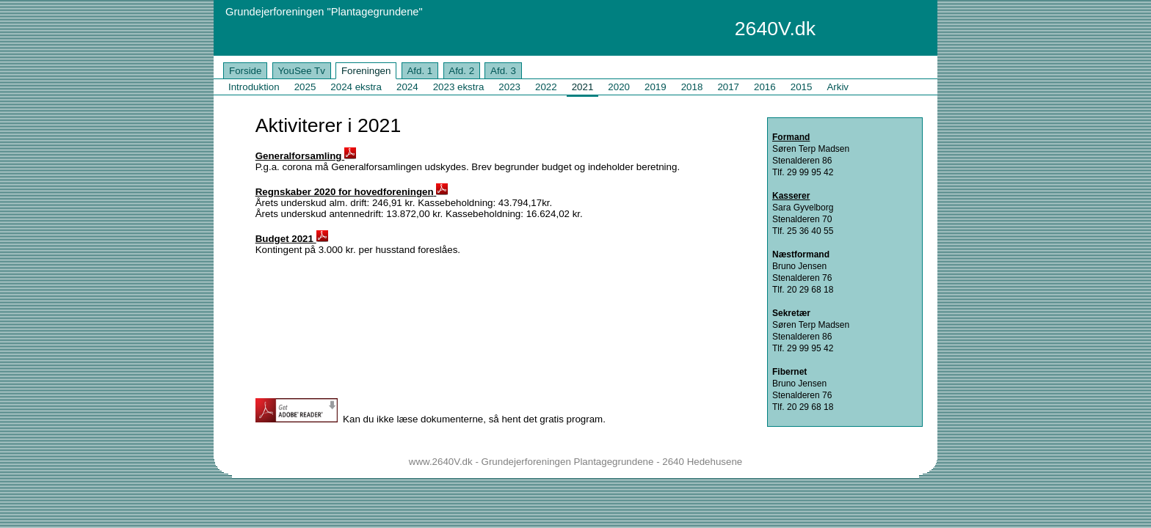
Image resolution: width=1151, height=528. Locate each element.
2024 (407, 86)
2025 (305, 86)
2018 (692, 86)
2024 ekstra (356, 86)
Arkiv (838, 86)
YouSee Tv (300, 70)
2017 (728, 86)
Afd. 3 (503, 70)
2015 (802, 86)
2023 (509, 86)
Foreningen (366, 70)
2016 (765, 86)
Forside (245, 70)
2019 (656, 86)
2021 (583, 86)
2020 (619, 86)
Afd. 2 (461, 70)
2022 (546, 86)
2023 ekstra (458, 86)
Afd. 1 (419, 70)
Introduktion (254, 86)
